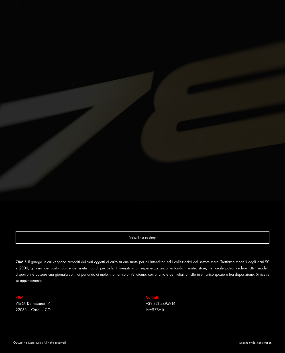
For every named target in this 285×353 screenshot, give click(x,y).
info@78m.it (155, 310)
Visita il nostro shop (142, 237)
